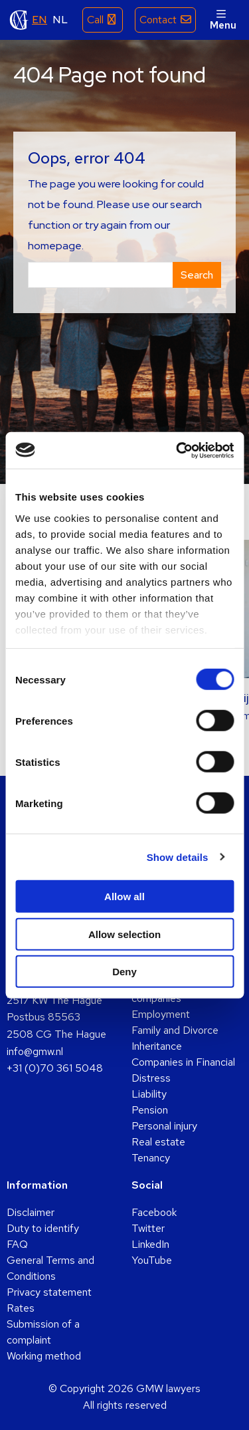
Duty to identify (43, 1228)
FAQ (17, 1244)
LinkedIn (150, 1244)
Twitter (148, 1228)
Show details (177, 856)
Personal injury (164, 1126)
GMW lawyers (19, 20)
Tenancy (150, 1158)
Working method (44, 1356)
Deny (124, 971)
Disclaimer (30, 1212)
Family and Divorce (174, 1030)
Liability (149, 1094)
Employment (160, 1014)
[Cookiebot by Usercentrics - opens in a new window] (177, 450)
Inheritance (156, 1046)
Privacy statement (49, 1292)
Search (197, 275)
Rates (21, 1308)
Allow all (124, 896)
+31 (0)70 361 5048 (55, 1068)
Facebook (154, 1212)
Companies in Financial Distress (183, 1070)
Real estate (158, 1142)
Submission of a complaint (43, 1332)
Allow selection (124, 933)
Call (95, 20)
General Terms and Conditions (50, 1268)
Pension (149, 1110)
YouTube (151, 1260)
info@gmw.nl (35, 1051)
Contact (158, 20)
